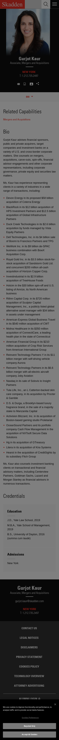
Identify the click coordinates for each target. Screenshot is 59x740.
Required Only (29, 726)
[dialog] (29, 719)
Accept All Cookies (29, 734)
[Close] (55, 704)
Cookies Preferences (30, 717)
